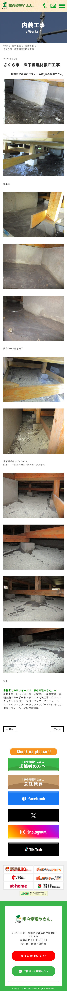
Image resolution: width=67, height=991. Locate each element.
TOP (5, 46)
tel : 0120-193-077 (33, 956)
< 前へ (9, 729)
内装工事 (29, 46)
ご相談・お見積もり (33, 971)
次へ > (57, 729)
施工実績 (16, 46)
